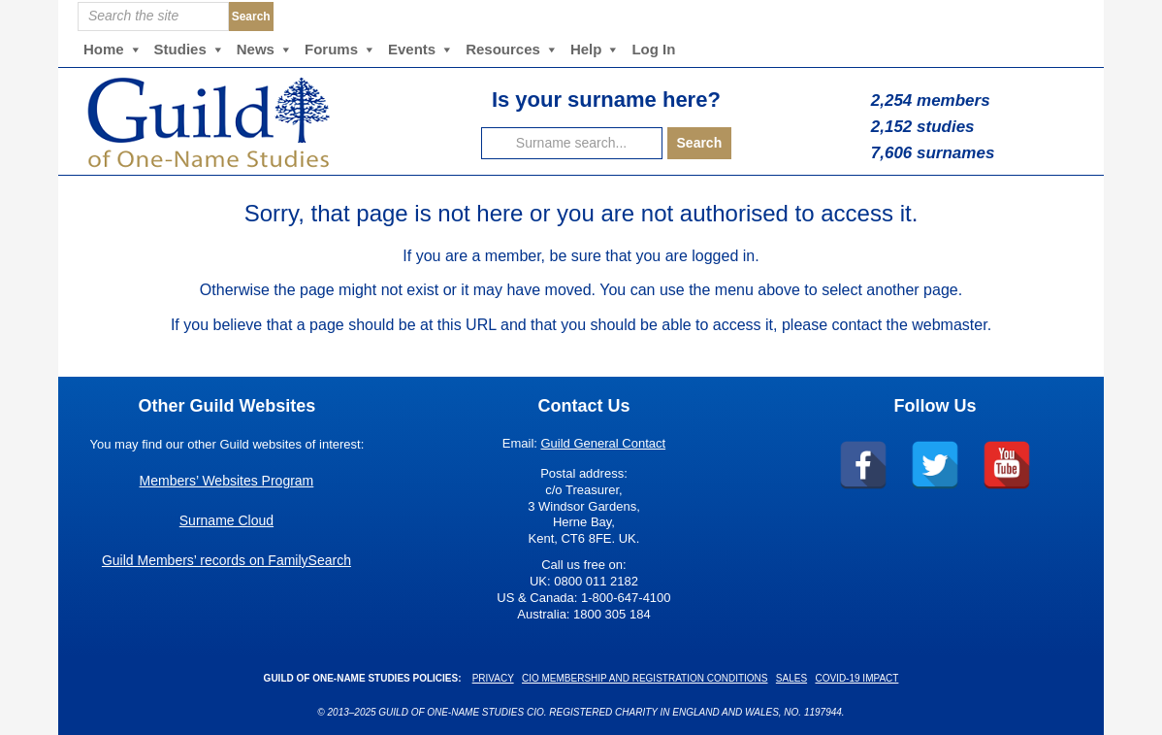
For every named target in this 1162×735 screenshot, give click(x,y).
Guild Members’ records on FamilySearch (226, 560)
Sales (791, 678)
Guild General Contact (603, 443)
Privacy (493, 678)
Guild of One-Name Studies (254, 121)
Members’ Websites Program (227, 480)
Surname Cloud (226, 520)
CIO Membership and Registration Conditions (645, 678)
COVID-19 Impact (856, 678)
